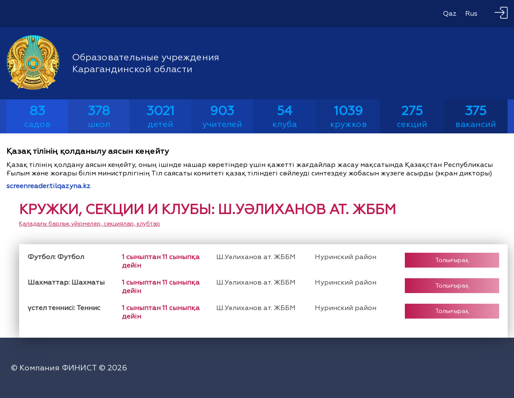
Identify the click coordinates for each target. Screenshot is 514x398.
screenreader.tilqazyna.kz (48, 186)
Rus (471, 13)
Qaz (450, 13)
